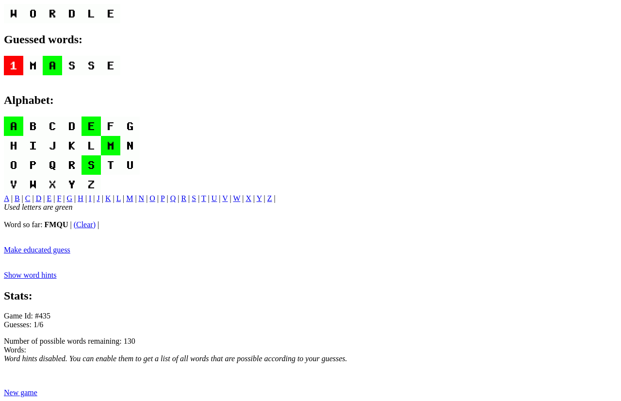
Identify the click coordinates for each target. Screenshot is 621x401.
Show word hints (30, 275)
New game (20, 392)
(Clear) (85, 224)
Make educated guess (37, 250)
